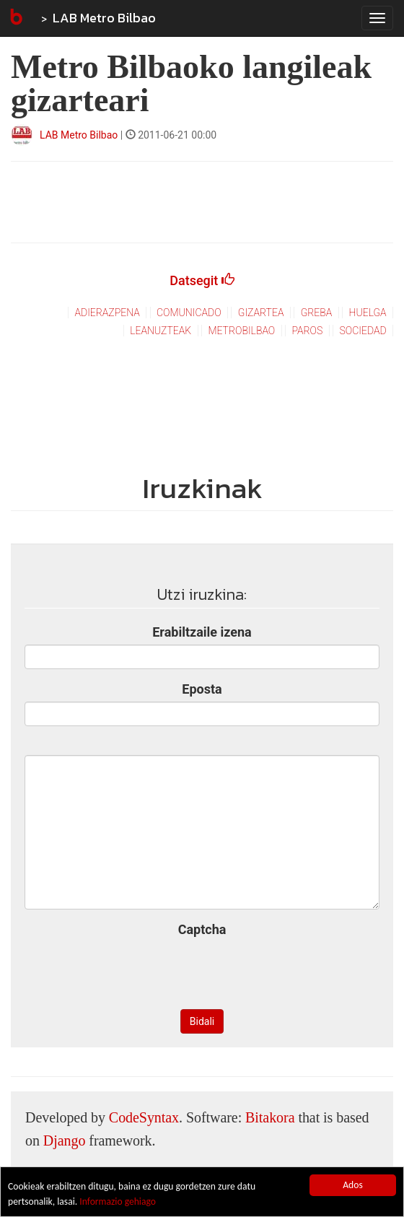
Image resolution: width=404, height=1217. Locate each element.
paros (306, 330)
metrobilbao (241, 330)
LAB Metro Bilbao (104, 17)
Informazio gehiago (117, 1201)
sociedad (363, 330)
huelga (368, 312)
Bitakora (269, 1117)
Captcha (202, 929)
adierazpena (106, 312)
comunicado (189, 312)
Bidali (202, 1021)
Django (64, 1140)
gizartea (261, 312)
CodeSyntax (144, 1117)
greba (317, 312)
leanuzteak (160, 330)
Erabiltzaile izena (202, 632)
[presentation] (202, 970)
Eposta (201, 689)
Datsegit (202, 280)
